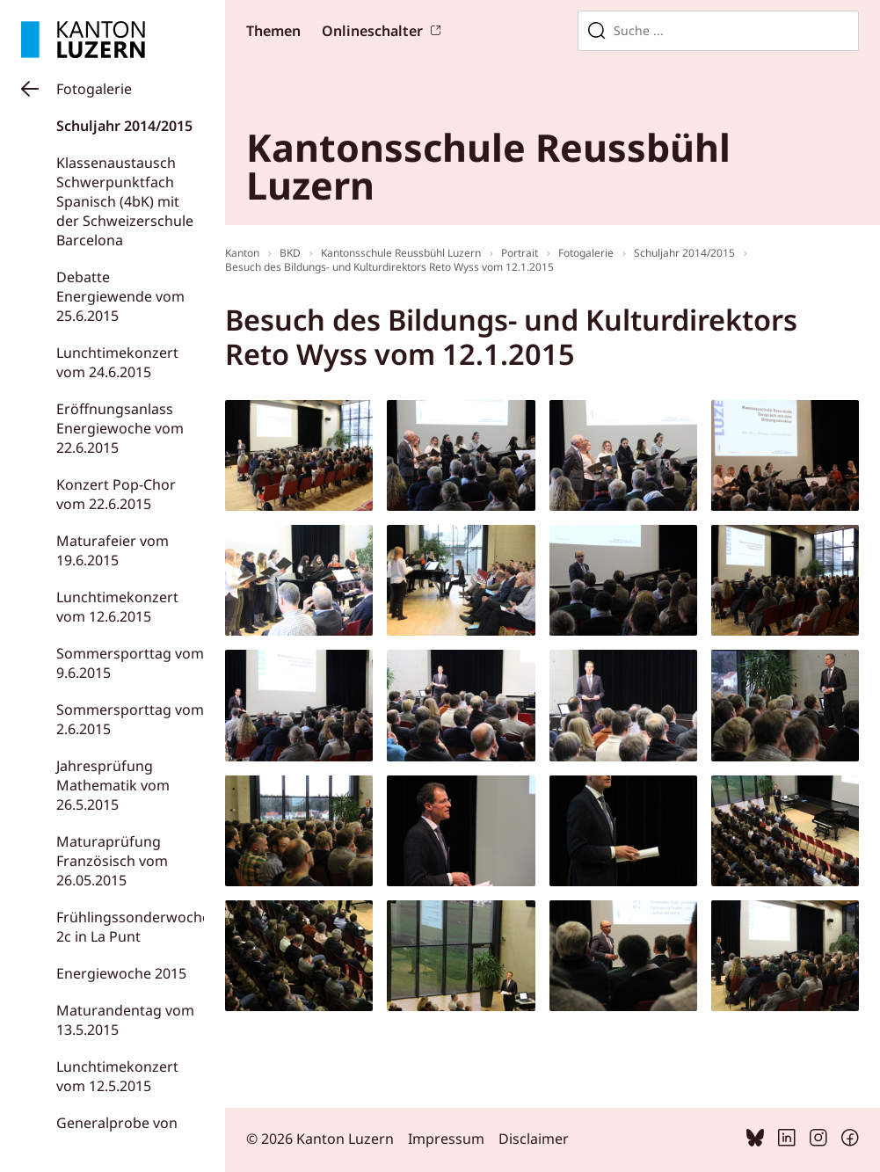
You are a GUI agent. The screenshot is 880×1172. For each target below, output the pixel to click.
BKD (290, 252)
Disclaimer (533, 1138)
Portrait (519, 252)
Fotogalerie (94, 88)
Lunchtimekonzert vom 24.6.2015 (117, 362)
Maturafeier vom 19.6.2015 (112, 550)
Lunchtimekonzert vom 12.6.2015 (117, 606)
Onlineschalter (372, 30)
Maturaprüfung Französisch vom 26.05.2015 (112, 861)
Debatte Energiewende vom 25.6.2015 (120, 296)
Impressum (446, 1138)
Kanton (242, 252)
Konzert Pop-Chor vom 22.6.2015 (116, 494)
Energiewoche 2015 (121, 973)
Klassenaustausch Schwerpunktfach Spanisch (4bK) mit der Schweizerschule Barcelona (124, 201)
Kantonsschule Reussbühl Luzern (401, 252)
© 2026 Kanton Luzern (320, 1138)
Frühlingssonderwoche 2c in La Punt (133, 926)
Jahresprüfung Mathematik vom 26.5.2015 (113, 785)
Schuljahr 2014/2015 (124, 125)
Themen (273, 30)
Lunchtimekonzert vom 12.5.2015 (117, 1076)
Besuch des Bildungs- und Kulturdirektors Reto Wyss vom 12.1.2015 (389, 266)
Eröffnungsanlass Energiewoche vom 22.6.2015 (120, 428)
